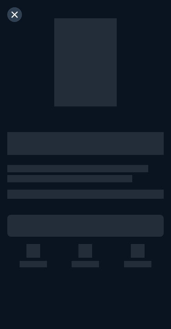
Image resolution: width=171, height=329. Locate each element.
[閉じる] (14, 14)
